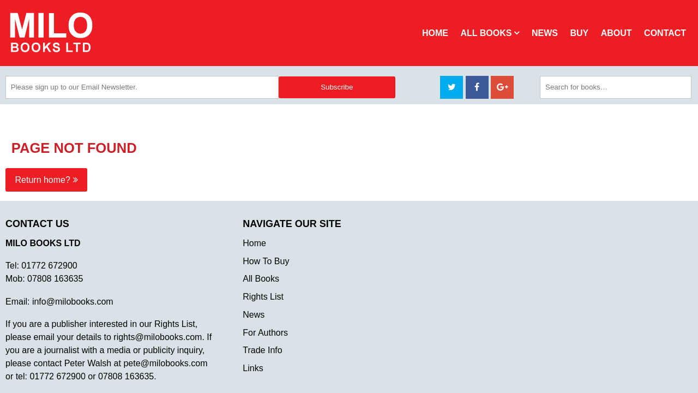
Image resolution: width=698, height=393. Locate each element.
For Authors (265, 332)
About (616, 33)
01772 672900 (49, 265)
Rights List (263, 296)
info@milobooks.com (72, 301)
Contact (665, 33)
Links (253, 368)
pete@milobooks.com (165, 363)
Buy (579, 33)
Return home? (42, 179)
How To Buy (266, 261)
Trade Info (262, 350)
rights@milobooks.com (157, 337)
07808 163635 (55, 278)
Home (435, 33)
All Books (486, 33)
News (545, 33)
